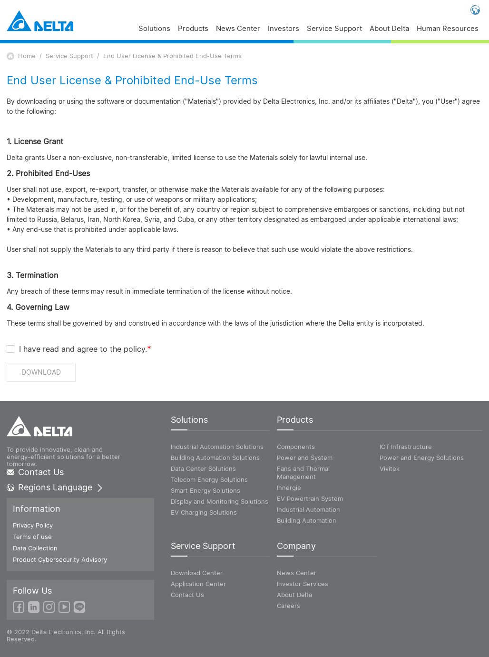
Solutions (154, 29)
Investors (283, 29)
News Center (238, 29)
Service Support (334, 29)
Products (193, 29)
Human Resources (448, 29)
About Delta (389, 29)
